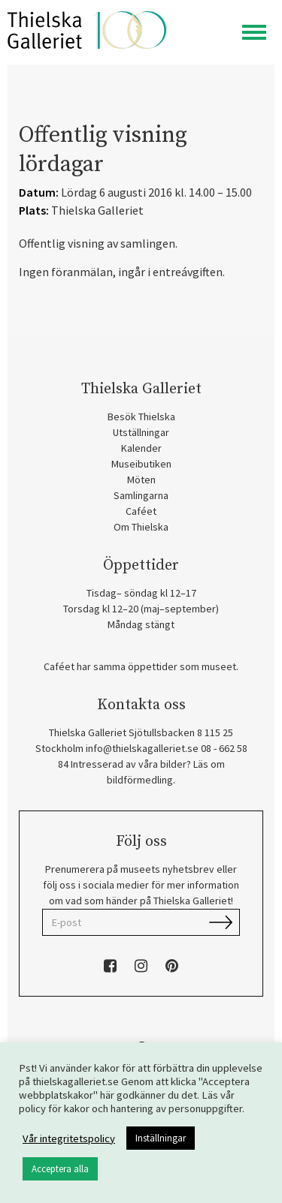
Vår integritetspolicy (69, 1138)
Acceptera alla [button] (60, 1168)
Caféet (141, 511)
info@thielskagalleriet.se (142, 748)
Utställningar (141, 432)
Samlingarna (141, 495)
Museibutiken (141, 464)
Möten (141, 479)
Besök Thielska (141, 416)
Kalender (141, 448)
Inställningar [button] (160, 1138)
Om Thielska (141, 527)
